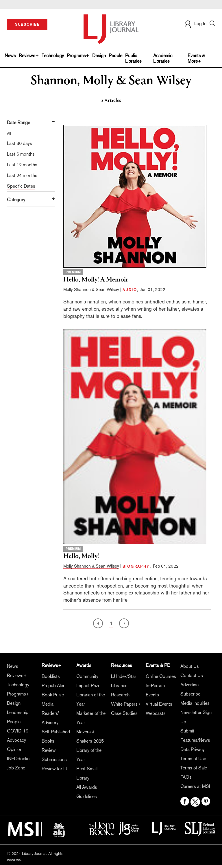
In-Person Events (155, 690)
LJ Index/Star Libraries (123, 681)
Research (120, 695)
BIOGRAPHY (136, 566)
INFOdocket (19, 758)
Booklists (51, 676)
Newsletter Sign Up (196, 717)
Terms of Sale (193, 768)
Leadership (17, 712)
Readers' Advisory (50, 718)
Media (47, 704)
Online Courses (161, 676)
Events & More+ (196, 58)
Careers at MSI (195, 786)
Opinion (14, 749)
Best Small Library (86, 773)
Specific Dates (21, 186)
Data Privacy (192, 749)
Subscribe (190, 694)
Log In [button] (195, 23)
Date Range (18, 122)
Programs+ (78, 55)
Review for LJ (54, 768)
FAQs (186, 777)
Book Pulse (53, 695)
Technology (53, 55)
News (10, 55)
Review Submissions (54, 754)
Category (16, 199)
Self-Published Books (56, 736)
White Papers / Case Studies (125, 708)
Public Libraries (133, 58)
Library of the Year (88, 754)
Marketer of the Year (91, 718)
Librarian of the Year (90, 699)
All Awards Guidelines (86, 791)
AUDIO (130, 290)
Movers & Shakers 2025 (90, 736)
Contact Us (191, 675)
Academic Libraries (162, 58)
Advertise (189, 684)
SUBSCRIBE (27, 25)
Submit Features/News (195, 735)
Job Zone (16, 768)
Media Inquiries (195, 703)
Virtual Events (159, 704)
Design (99, 55)
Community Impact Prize (88, 681)
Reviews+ (29, 55)
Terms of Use (193, 758)
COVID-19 (17, 731)
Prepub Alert (54, 685)
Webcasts (156, 713)
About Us (189, 666)
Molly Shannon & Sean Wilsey (91, 289)
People (115, 55)
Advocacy (16, 740)
